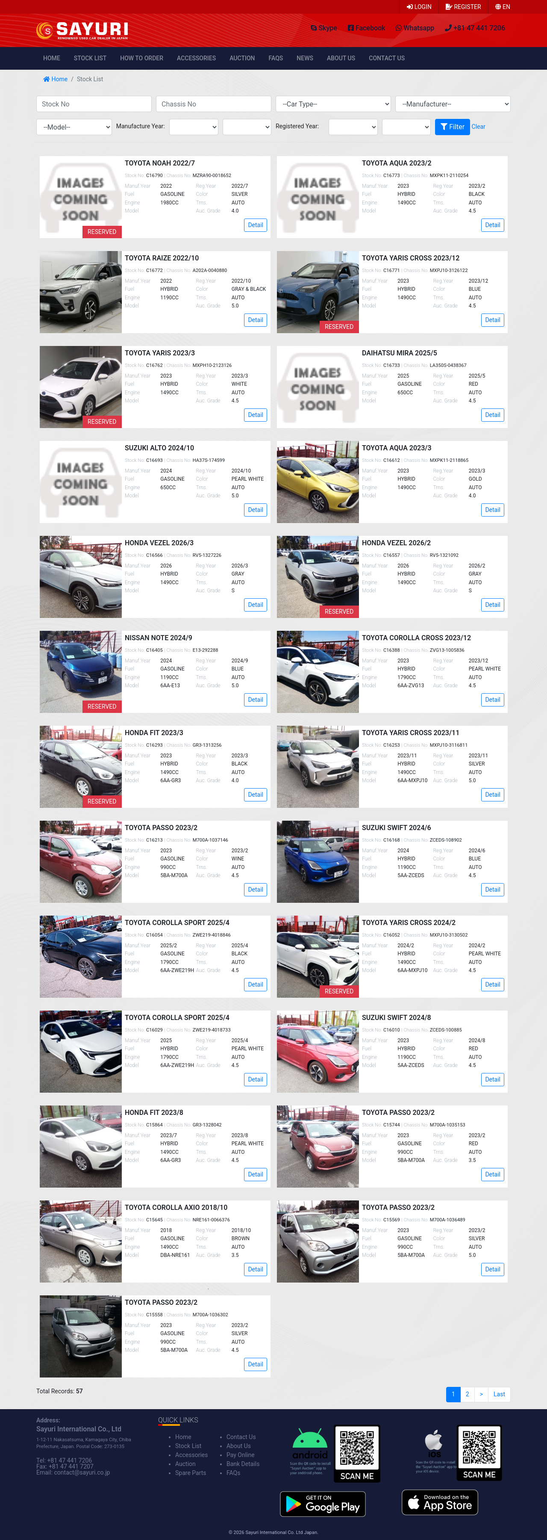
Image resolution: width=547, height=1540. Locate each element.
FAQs (276, 58)
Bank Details (242, 1463)
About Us (341, 58)
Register (463, 6)
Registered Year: (297, 126)
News (305, 58)
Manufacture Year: (140, 126)
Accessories (196, 58)
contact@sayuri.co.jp (82, 1472)
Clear (478, 126)
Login (419, 6)
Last (499, 1394)
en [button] (502, 6)
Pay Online (240, 1454)
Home (51, 58)
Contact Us (387, 58)
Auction (242, 58)
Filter (453, 127)
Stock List (90, 58)
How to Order (141, 58)
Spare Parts (190, 1472)
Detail (255, 225)
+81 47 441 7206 (69, 1460)
